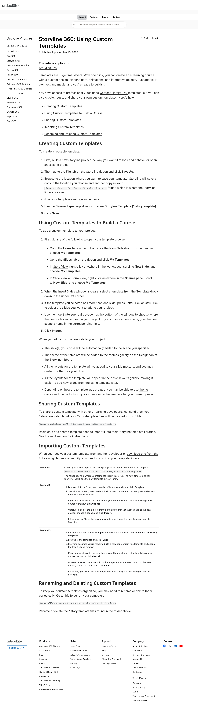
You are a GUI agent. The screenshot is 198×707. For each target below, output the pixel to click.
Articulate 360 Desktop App (20, 91)
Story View (60, 266)
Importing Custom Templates (64, 127)
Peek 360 (11, 121)
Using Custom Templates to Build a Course (73, 113)
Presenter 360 (14, 102)
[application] (190, 699)
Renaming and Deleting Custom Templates (73, 134)
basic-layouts (120, 378)
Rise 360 (11, 56)
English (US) (18, 648)
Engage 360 (13, 111)
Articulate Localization (18, 65)
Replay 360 (12, 116)
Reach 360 (12, 74)
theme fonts (68, 394)
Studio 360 (12, 97)
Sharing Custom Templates (62, 120)
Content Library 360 (17, 79)
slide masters (125, 366)
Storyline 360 (13, 60)
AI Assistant (13, 51)
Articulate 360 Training (18, 84)
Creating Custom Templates (63, 106)
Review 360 (13, 70)
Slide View (60, 278)
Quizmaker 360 (15, 107)
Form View (79, 278)
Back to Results (150, 38)
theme (54, 355)
